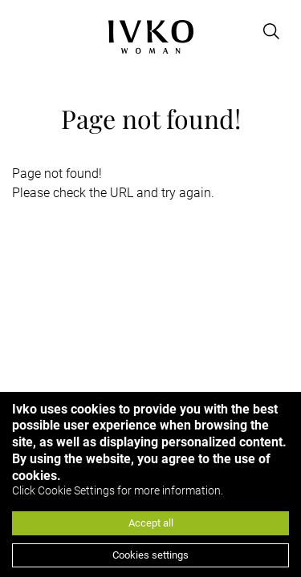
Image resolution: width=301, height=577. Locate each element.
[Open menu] (21, 31)
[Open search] (271, 31)
